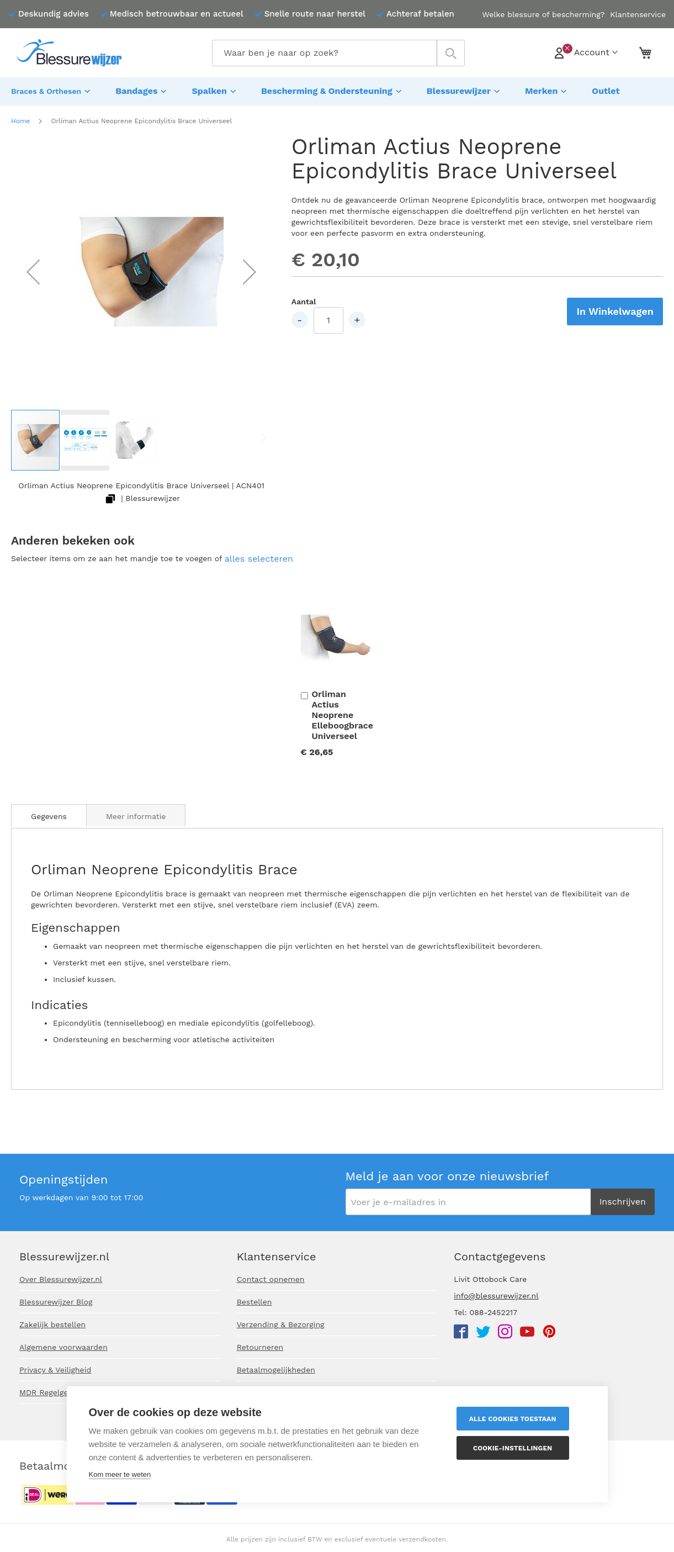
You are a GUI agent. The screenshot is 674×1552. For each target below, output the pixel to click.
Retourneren (260, 1347)
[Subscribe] (623, 1202)
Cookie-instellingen (519, 1448)
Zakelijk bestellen (52, 1324)
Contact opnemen (271, 1279)
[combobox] (338, 53)
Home (20, 118)
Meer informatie (136, 813)
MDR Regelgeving (51, 1392)
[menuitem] (52, 90)
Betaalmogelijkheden (276, 1369)
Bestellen (254, 1301)
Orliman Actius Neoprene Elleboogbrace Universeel (343, 712)
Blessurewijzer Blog (55, 1301)
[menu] (337, 90)
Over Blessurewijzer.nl (60, 1279)
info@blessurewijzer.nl (496, 1295)
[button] (33, 269)
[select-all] (259, 556)
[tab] (49, 812)
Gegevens (49, 813)
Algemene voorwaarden (63, 1347)
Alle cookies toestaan (520, 1419)
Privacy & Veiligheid (55, 1369)
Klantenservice (638, 14)
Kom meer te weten (120, 1474)
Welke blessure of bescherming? (543, 14)
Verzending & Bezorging (281, 1324)
